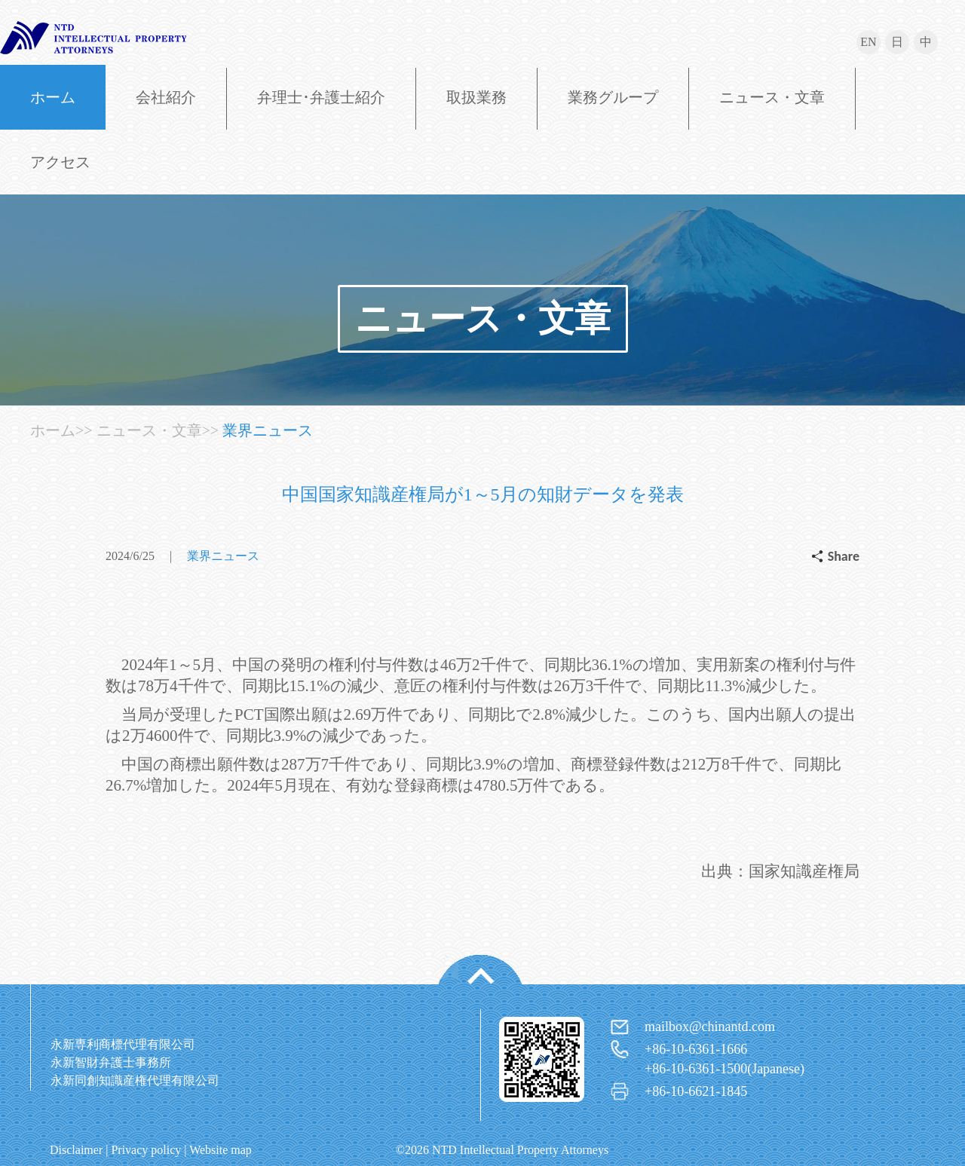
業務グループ (613, 97)
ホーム (52, 97)
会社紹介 (166, 97)
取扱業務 (476, 97)
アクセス (60, 162)
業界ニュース (267, 430)
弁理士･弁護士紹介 (321, 97)
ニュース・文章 (772, 97)
